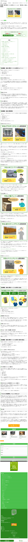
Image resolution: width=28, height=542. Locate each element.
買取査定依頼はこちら (19, 35)
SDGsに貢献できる (5, 45)
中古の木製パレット (5, 50)
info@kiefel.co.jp (5, 519)
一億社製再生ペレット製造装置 (6, 499)
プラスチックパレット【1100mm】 (6, 476)
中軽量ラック (3, 490)
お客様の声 (14, 535)
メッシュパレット (3, 284)
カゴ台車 (3, 493)
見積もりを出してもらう (6, 56)
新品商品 (3, 503)
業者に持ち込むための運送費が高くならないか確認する (10, 61)
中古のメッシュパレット (6, 52)
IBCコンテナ (3, 483)
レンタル (3, 500)
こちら (7, 158)
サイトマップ (14, 534)
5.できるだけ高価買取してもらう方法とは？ (7, 62)
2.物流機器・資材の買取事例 (5, 46)
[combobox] (14, 451)
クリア (14, 458)
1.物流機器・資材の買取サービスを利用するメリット (8, 41)
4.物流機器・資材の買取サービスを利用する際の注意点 (8, 57)
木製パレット (3, 479)
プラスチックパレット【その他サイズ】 (7, 477)
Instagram (3, 529)
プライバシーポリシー (14, 533)
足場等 (3, 496)
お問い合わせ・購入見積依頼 (8, 35)
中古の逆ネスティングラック (6, 51)
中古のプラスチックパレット (6, 47)
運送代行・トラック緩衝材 (5, 502)
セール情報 (3, 506)
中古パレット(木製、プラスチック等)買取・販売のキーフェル (14, 425)
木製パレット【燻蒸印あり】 (5, 480)
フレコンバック (4, 489)
